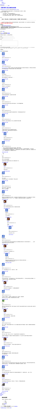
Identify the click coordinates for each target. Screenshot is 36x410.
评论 (17, 9)
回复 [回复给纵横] (7, 163)
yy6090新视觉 (4, 65)
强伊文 (15, 9)
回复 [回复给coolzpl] (7, 356)
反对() (5, 61)
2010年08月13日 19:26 (3, 9)
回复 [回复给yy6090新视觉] (7, 71)
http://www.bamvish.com (5, 60)
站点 (1, 39)
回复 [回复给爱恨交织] (10, 218)
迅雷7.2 (4, 31)
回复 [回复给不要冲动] (7, 88)
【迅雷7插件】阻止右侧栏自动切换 (8, 7)
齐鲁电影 (3, 57)
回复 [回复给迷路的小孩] (7, 245)
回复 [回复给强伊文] (9, 172)
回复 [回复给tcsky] (7, 392)
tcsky (2, 387)
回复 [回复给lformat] (7, 153)
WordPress (15, 407)
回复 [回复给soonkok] (7, 328)
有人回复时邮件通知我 (4, 52)
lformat (2, 33)
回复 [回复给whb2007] (7, 338)
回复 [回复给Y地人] (7, 123)
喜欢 (5, 402)
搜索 (8, 5)
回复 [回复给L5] (7, 191)
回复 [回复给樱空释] (7, 366)
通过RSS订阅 (2, 4)
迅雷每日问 (3, 3)
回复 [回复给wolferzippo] (7, 97)
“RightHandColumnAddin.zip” (7, 25)
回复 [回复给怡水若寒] (7, 383)
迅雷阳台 (1, 0)
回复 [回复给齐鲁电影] (7, 61)
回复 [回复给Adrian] (7, 300)
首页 (2, 2)
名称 (1, 36)
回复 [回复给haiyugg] (7, 200)
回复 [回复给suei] (7, 181)
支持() (3, 61)
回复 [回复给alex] (7, 272)
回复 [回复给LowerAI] (7, 114)
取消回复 (8, 33)
